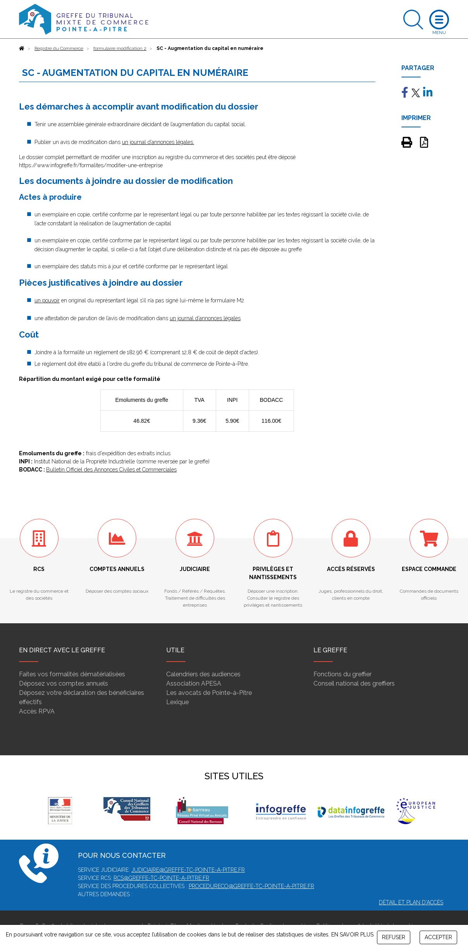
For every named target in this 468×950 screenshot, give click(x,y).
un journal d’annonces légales (205, 318)
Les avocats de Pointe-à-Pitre (209, 692)
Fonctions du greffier (342, 674)
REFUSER (393, 937)
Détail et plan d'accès (411, 902)
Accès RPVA (37, 711)
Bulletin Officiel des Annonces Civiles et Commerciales (111, 469)
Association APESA (193, 683)
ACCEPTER (438, 937)
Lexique (177, 702)
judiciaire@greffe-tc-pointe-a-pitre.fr (188, 870)
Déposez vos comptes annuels (63, 683)
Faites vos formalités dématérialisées (72, 674)
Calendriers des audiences (203, 674)
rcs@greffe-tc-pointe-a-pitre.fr (161, 878)
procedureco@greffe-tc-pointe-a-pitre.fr (251, 886)
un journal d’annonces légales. (158, 142)
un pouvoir (47, 300)
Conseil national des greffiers (354, 683)
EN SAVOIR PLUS (352, 934)
